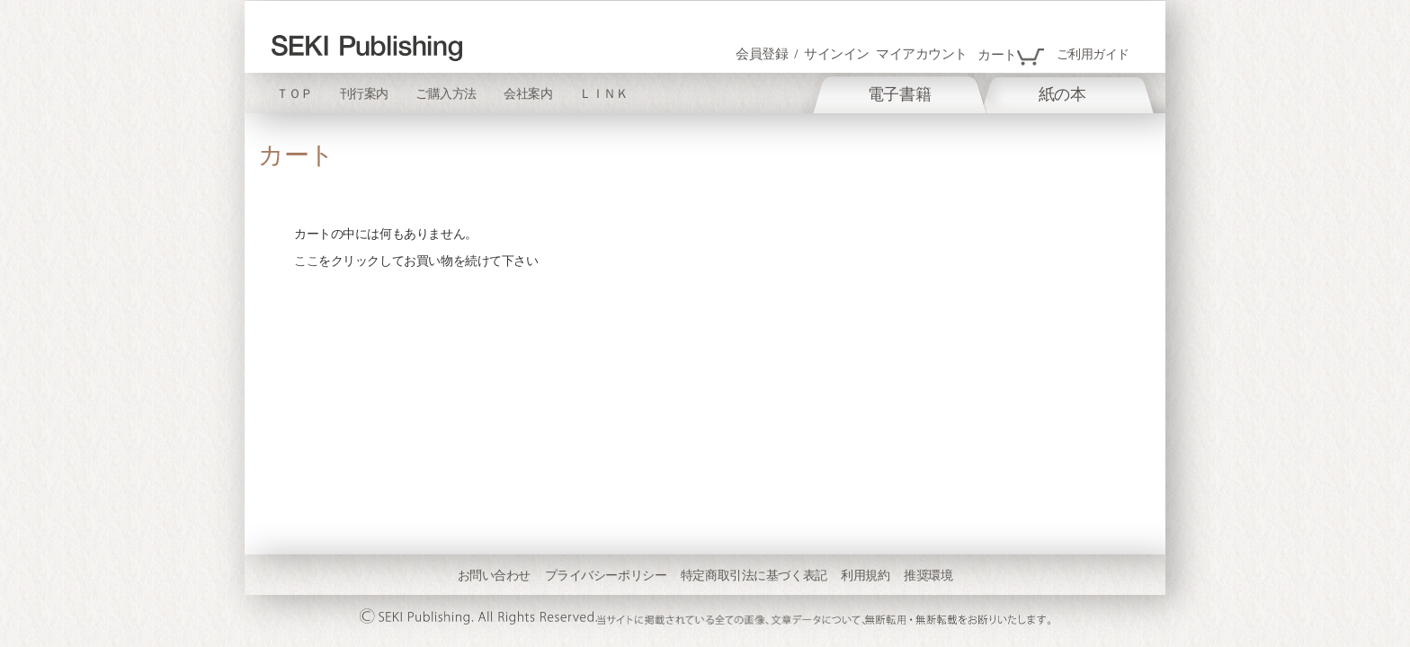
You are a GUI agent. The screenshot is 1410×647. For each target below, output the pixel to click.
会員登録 (762, 54)
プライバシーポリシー (606, 575)
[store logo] (367, 48)
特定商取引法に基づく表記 (754, 575)
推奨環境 (928, 575)
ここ (306, 260)
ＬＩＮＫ (603, 94)
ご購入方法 (446, 94)
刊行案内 (364, 94)
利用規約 (865, 575)
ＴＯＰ (294, 94)
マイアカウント (922, 54)
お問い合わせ (494, 575)
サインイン (837, 54)
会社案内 (528, 94)
